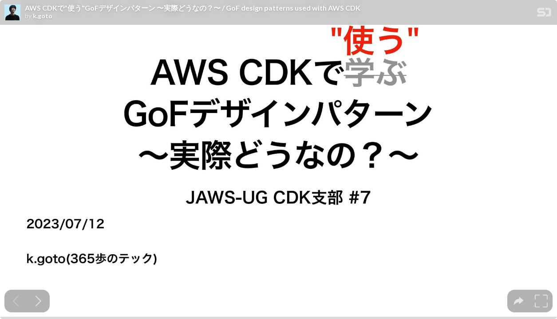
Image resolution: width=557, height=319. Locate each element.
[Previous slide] (16, 301)
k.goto (42, 16)
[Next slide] (38, 301)
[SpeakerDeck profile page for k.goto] (12, 12)
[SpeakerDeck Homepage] (544, 14)
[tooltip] (519, 301)
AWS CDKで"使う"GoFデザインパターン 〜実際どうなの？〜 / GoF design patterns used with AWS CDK (192, 8)
